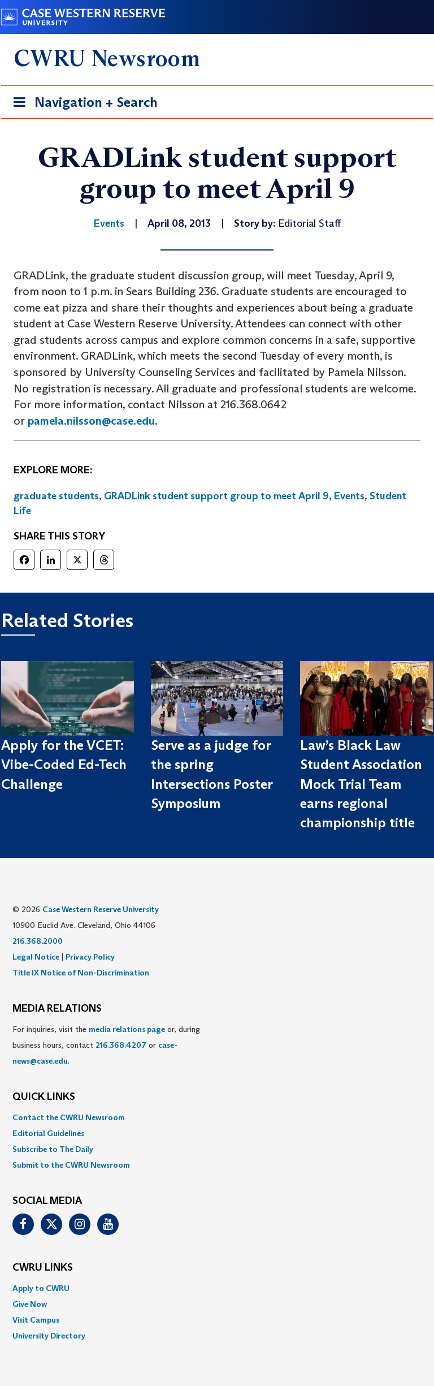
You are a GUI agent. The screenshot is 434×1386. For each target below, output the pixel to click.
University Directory (48, 1336)
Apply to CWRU (41, 1288)
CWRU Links (42, 1267)
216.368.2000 (37, 941)
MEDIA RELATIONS (57, 1008)
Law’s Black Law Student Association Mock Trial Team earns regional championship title (361, 784)
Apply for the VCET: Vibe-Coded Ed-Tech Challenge (64, 764)
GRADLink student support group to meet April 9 (216, 496)
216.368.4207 (121, 1045)
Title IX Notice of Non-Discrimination (80, 973)
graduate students (56, 496)
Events (349, 496)
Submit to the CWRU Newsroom (71, 1165)
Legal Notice (35, 957)
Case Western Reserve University (100, 909)
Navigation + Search (82, 104)
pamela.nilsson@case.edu (91, 421)
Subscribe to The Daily (52, 1149)
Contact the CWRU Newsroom (68, 1117)
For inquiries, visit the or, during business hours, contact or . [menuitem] (106, 1045)
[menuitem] (217, 1117)
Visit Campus (35, 1320)
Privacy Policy (90, 957)
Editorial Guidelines (48, 1133)
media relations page (127, 1029)
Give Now (29, 1304)
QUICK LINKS (43, 1097)
